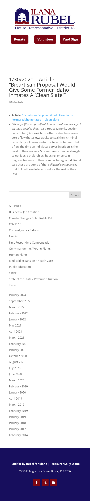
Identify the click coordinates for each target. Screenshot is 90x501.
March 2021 (16, 337)
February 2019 (18, 411)
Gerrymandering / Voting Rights (30, 248)
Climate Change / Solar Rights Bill (30, 218)
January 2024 (17, 295)
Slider (12, 273)
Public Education (20, 267)
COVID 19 (15, 224)
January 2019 (17, 417)
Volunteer (45, 39)
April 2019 (15, 398)
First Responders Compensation (30, 242)
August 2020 (17, 362)
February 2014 (18, 435)
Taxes (12, 285)
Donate (19, 39)
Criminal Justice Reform (24, 230)
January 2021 (17, 350)
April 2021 (15, 331)
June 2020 (15, 374)
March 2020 (16, 380)
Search (75, 195)
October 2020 (18, 356)
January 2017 (17, 429)
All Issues (15, 206)
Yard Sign (70, 39)
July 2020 (14, 368)
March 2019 (16, 404)
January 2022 (17, 319)
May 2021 (15, 325)
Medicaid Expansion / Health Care (31, 261)
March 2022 (16, 307)
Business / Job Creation (24, 212)
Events (13, 236)
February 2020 (18, 386)
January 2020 (17, 392)
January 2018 (17, 423)
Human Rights (18, 255)
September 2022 (20, 301)
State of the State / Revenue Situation (33, 279)
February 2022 (18, 313)
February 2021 (18, 344)
